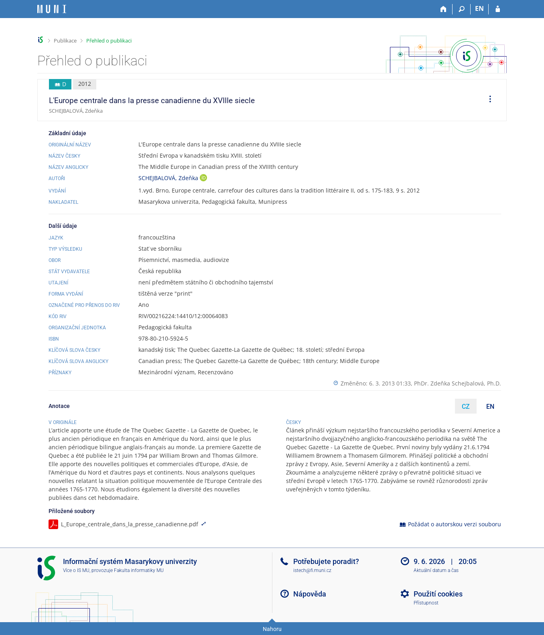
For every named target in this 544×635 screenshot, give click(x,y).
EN (490, 406)
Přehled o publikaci (109, 40)
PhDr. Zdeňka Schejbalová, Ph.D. (457, 383)
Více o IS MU (76, 570)
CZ (466, 406)
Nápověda (309, 594)
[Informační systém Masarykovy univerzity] (51, 9)
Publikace (65, 40)
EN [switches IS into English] (479, 8)
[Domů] (443, 9)
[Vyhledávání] (462, 9)
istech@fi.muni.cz (312, 570)
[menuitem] (487, 100)
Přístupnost (426, 603)
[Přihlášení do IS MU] (498, 9)
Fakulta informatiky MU (139, 570)
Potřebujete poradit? (326, 561)
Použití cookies (438, 594)
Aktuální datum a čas (436, 570)
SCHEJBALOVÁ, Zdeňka (169, 178)
